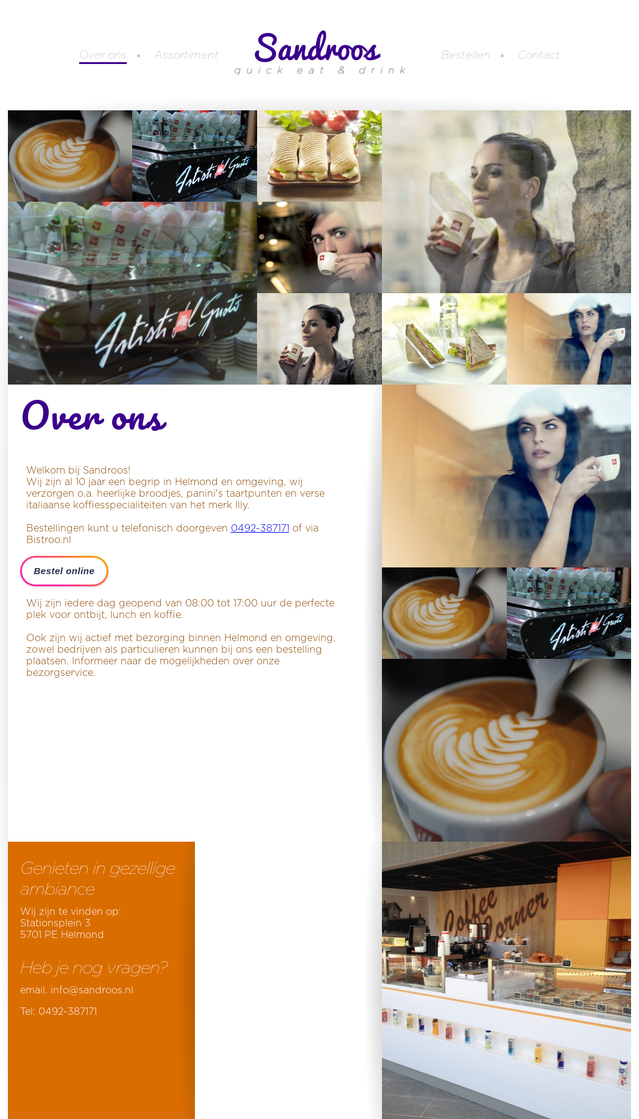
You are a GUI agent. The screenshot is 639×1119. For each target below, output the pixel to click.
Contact (539, 55)
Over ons (103, 55)
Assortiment (186, 55)
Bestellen (465, 55)
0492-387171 (260, 528)
